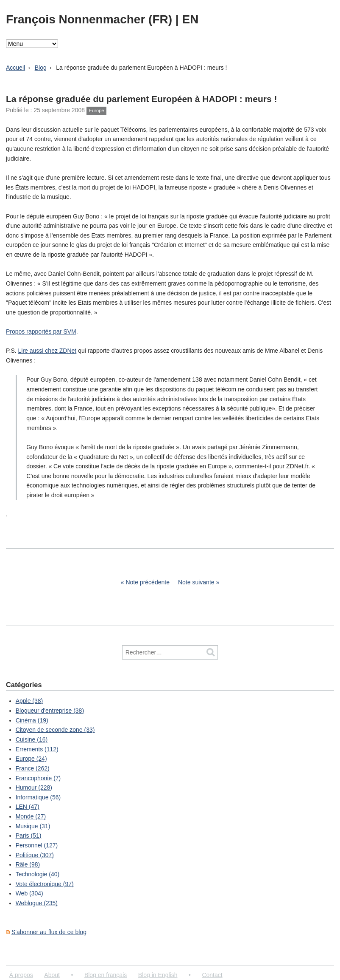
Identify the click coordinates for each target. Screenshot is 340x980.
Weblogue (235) (37, 903)
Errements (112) (37, 749)
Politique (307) (35, 855)
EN (190, 19)
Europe (96, 110)
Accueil (15, 67)
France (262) (33, 768)
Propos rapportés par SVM (41, 331)
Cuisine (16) (31, 739)
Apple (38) (29, 700)
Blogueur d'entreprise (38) (50, 710)
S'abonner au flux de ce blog (48, 932)
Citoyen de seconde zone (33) (55, 729)
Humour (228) (34, 787)
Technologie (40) (38, 874)
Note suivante (196, 582)
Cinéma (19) (32, 720)
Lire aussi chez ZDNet (47, 350)
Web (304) (29, 893)
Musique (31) (33, 826)
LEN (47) (27, 806)
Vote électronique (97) (45, 884)
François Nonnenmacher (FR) (91, 19)
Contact (212, 975)
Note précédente (147, 582)
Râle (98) (28, 864)
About (52, 975)
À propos (21, 975)
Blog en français (105, 975)
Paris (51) (29, 835)
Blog (41, 67)
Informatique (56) (38, 797)
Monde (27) (31, 816)
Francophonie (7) (38, 778)
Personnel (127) (37, 845)
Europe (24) (31, 758)
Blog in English (158, 975)
